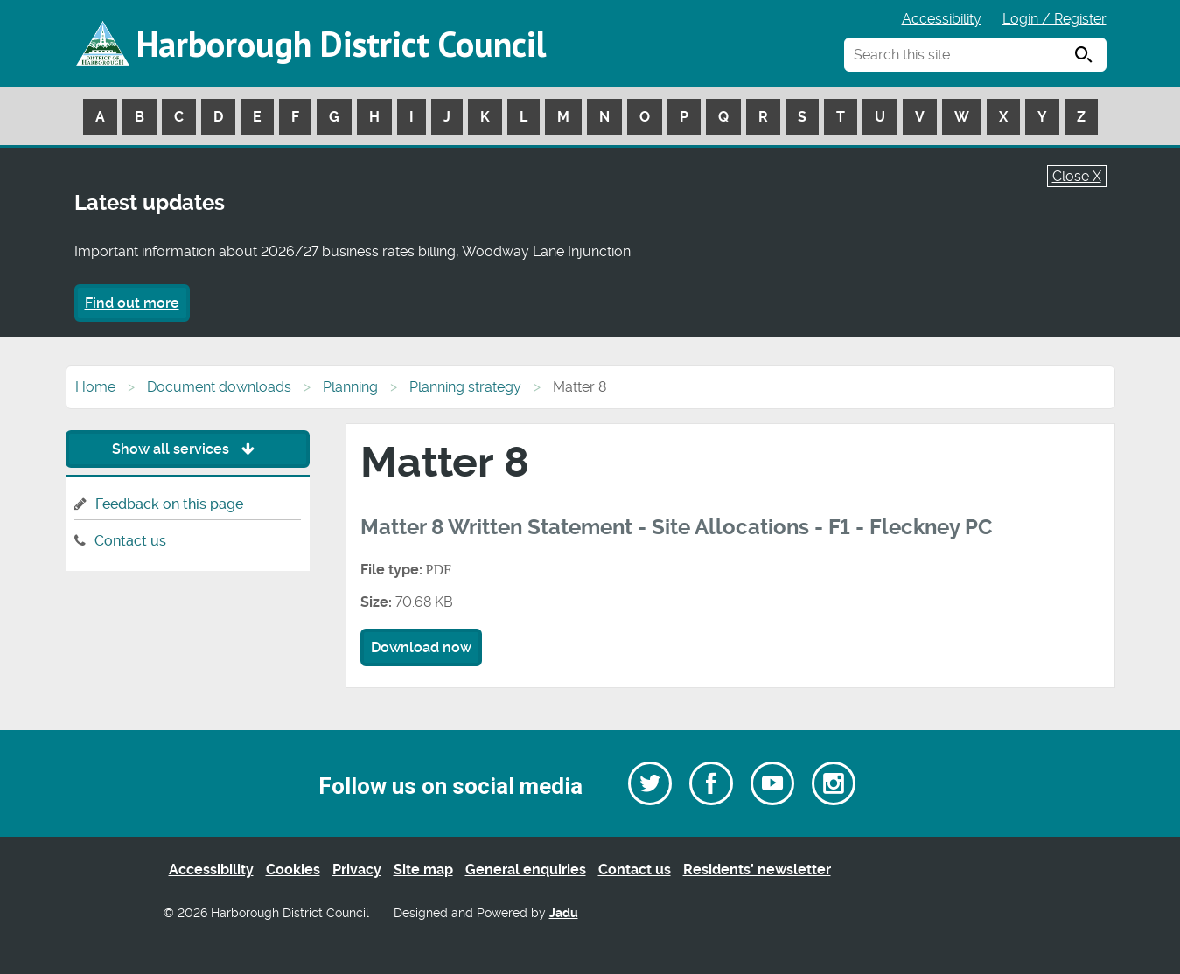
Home (95, 387)
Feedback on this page (169, 504)
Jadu (563, 913)
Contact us (130, 540)
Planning (350, 387)
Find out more (132, 303)
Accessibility (941, 18)
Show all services (187, 449)
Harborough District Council (341, 43)
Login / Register (1054, 18)
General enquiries (525, 869)
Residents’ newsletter (757, 869)
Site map (423, 869)
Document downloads (219, 387)
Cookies (293, 869)
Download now (421, 647)
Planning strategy (465, 387)
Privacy (356, 869)
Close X (1076, 176)
